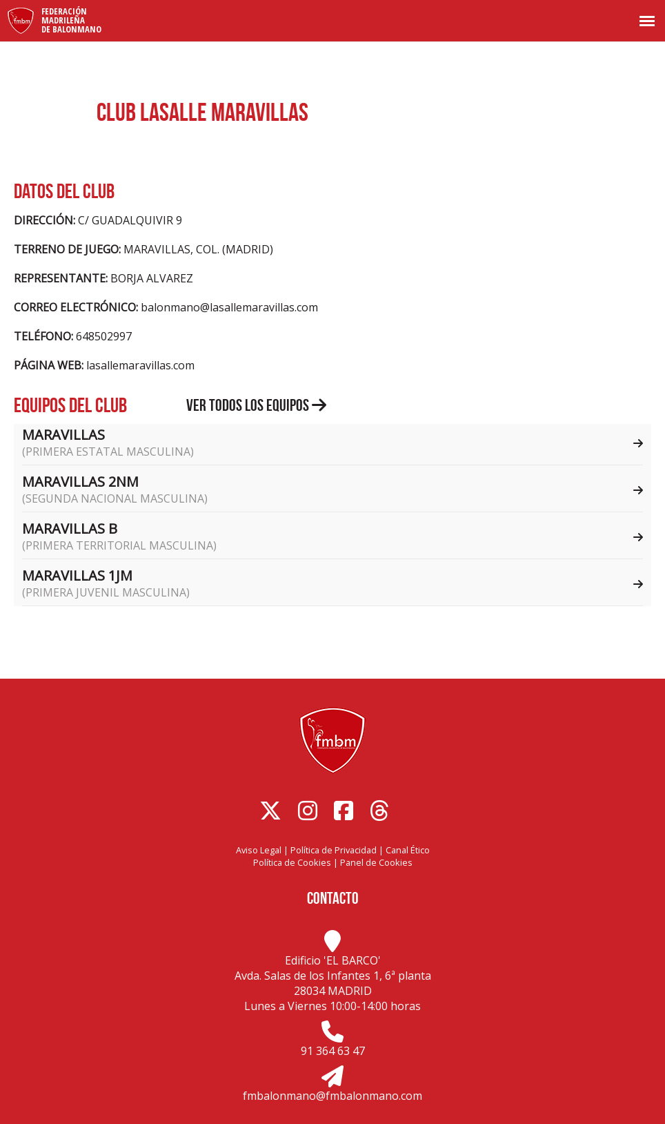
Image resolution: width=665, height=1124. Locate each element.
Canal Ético (408, 850)
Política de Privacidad (333, 850)
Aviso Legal (258, 850)
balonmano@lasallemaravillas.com (229, 307)
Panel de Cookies (376, 862)
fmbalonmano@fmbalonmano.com (332, 1095)
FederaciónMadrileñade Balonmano (71, 20)
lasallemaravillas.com (140, 365)
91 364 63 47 (333, 1050)
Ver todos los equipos (256, 405)
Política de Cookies (292, 862)
